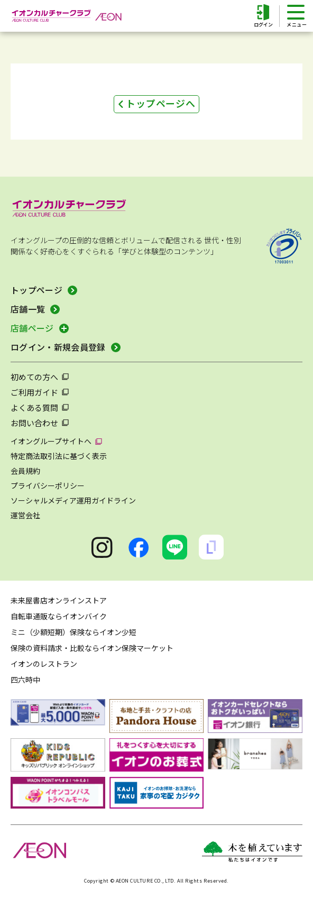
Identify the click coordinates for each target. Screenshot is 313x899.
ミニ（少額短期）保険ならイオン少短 (73, 632)
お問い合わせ (34, 423)
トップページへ (161, 103)
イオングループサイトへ (51, 441)
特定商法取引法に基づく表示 (59, 456)
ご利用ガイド (34, 392)
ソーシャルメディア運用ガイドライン (73, 500)
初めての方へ (34, 377)
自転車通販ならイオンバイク (59, 616)
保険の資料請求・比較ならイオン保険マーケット (92, 648)
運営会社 (25, 515)
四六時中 (25, 679)
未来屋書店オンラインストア (59, 600)
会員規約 (25, 470)
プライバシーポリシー (48, 485)
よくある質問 (34, 407)
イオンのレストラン (44, 663)
